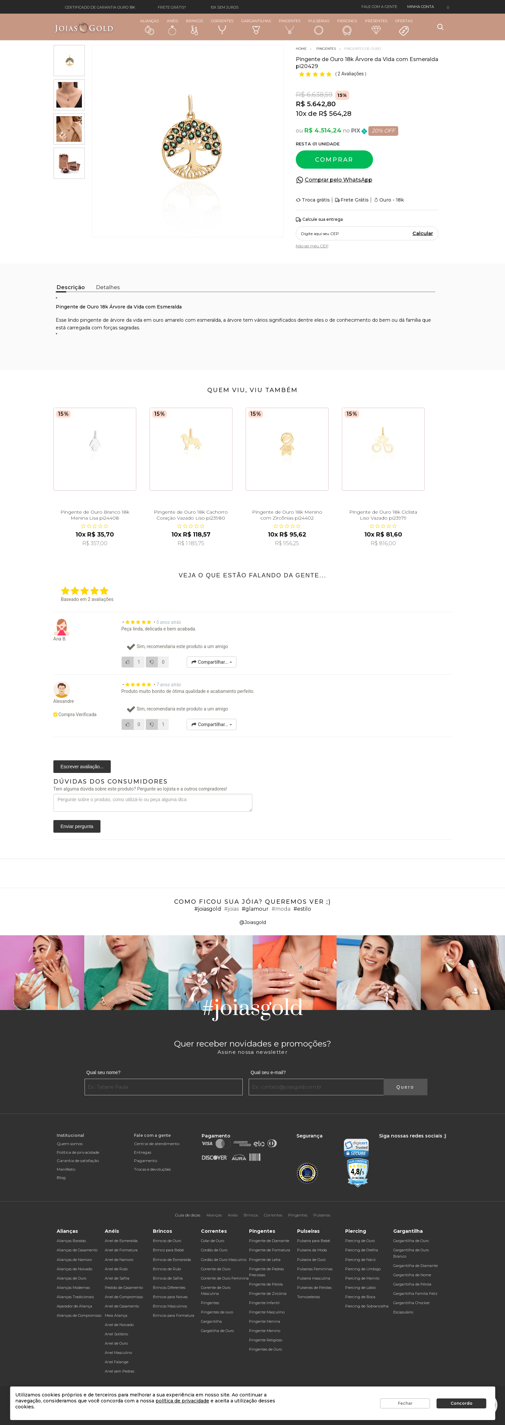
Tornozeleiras (308, 1297)
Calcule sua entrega (319, 219)
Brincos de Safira (168, 1278)
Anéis (172, 27)
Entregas (142, 1152)
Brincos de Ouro (167, 1240)
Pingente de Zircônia (267, 1293)
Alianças (149, 27)
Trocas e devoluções (152, 1169)
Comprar (334, 159)
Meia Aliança (116, 1315)
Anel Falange (116, 1362)
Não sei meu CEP (312, 245)
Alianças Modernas (73, 1287)
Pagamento (145, 1160)
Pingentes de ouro (217, 1312)
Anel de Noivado (119, 1324)
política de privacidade (182, 1401)
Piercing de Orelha (361, 1250)
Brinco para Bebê (168, 1250)
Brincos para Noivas (170, 1297)
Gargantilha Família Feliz (415, 1293)
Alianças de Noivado (74, 1269)
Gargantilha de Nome (412, 1275)
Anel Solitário (116, 1334)
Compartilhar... (211, 662)
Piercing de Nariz (360, 1259)
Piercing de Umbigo (363, 1269)
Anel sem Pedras (119, 1371)
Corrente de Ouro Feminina (225, 1278)
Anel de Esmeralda (121, 1240)
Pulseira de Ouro (311, 1259)
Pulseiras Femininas (315, 1269)
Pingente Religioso (265, 1340)
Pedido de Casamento (124, 1287)
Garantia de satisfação (78, 1160)
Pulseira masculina (313, 1278)
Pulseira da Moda (312, 1250)
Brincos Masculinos (170, 1306)
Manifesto (66, 1169)
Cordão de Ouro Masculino (223, 1259)
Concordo (462, 1403)
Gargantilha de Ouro (411, 1240)
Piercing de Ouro (360, 1240)
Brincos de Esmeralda (172, 1259)
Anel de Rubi (116, 1269)
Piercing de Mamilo (362, 1278)
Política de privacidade (78, 1152)
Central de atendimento (156, 1143)
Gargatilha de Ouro (217, 1330)
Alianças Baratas (71, 1240)
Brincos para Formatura (173, 1315)
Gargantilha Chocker (411, 1302)
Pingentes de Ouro (265, 1349)
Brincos (194, 27)
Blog (61, 1177)
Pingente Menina (264, 1321)
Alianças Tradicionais (75, 1297)
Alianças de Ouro (71, 1278)
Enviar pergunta (77, 826)
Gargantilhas (256, 26)
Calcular (422, 233)
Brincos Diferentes (169, 1287)
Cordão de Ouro (214, 1250)
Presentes (376, 26)
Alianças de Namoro (74, 1259)
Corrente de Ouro (215, 1269)
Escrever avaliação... (82, 766)
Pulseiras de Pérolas (314, 1287)
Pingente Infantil (264, 1302)
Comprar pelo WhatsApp (338, 180)
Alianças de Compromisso (79, 1315)
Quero (405, 1087)
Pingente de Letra (265, 1259)
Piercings (347, 27)
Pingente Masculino (266, 1312)
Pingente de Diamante (269, 1240)
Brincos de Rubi (167, 1269)
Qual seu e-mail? (268, 1072)
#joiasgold (207, 909)
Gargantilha (211, 1321)
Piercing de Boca (360, 1297)
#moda (281, 909)
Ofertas (403, 28)
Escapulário (403, 1312)
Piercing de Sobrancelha (367, 1306)
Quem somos (70, 1143)
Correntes (222, 27)
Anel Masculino (118, 1352)
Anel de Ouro (116, 1343)
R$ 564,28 (335, 114)
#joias (231, 909)
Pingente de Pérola (266, 1284)
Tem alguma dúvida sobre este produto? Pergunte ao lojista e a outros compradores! (140, 789)
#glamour (255, 909)
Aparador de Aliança (74, 1306)
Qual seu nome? (104, 1072)
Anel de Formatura (121, 1250)
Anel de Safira (117, 1278)
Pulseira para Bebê (313, 1240)
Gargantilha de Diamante (415, 1265)
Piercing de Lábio (360, 1287)
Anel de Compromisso (124, 1297)
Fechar (405, 1403)
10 (301, 114)
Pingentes (289, 27)
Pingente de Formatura (269, 1250)
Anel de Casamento (122, 1306)
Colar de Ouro (212, 1240)
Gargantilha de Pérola (412, 1284)
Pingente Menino (264, 1330)
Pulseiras (318, 27)
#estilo (302, 909)
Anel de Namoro (119, 1259)
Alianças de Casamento (77, 1250)
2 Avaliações (351, 73)
